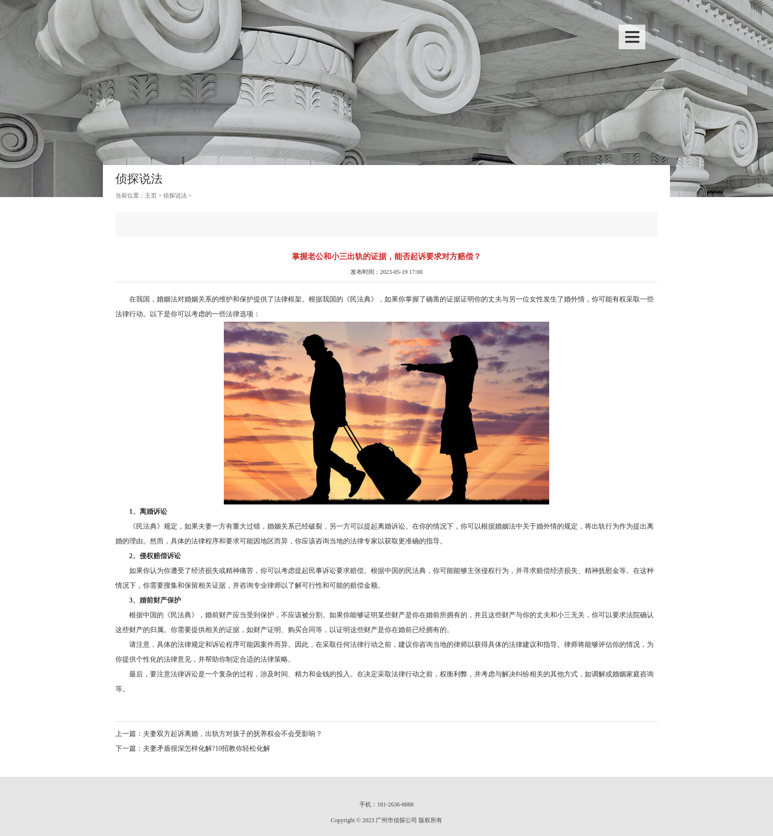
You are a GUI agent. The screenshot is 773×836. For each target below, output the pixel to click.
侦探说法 (175, 195)
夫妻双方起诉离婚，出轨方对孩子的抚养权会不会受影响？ (232, 733)
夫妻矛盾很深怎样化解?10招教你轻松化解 (206, 748)
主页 (151, 195)
